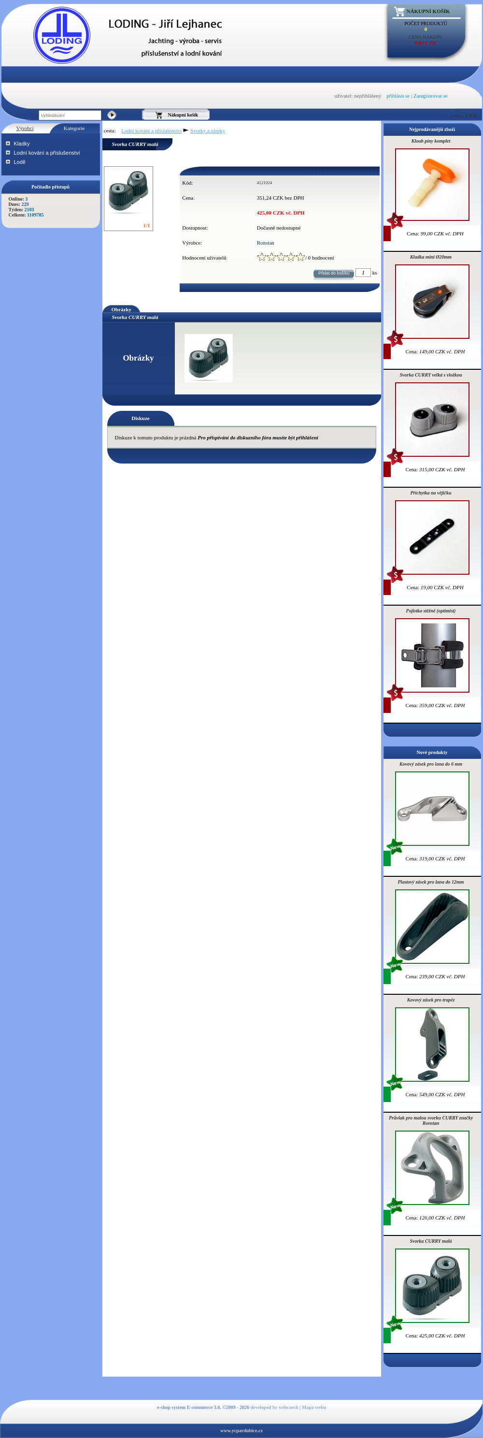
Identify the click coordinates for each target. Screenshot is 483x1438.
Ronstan (265, 243)
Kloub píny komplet (431, 141)
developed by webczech (274, 1407)
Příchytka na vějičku (431, 492)
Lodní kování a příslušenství (47, 153)
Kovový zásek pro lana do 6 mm (430, 764)
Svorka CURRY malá (431, 1241)
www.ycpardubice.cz (241, 1430)
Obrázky (122, 309)
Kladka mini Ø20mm (431, 257)
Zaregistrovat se (430, 96)
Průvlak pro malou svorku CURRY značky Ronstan (431, 1120)
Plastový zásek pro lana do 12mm (431, 882)
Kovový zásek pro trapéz (431, 999)
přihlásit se (398, 96)
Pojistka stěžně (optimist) (431, 610)
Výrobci (24, 128)
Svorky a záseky (207, 130)
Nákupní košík (428, 11)
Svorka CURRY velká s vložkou (431, 375)
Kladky (22, 143)
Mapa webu (314, 1407)
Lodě (20, 162)
